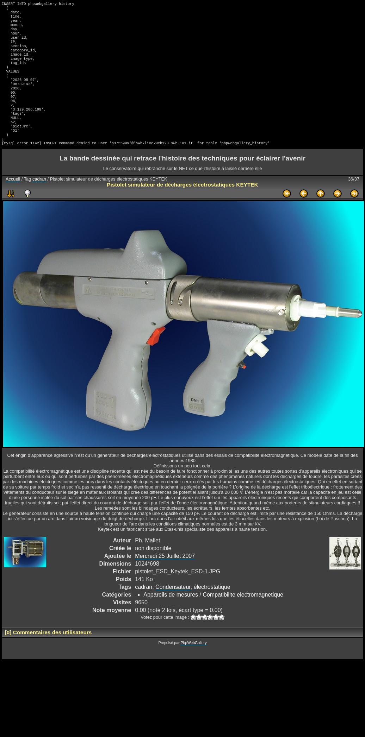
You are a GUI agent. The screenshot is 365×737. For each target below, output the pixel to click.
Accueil (13, 203)
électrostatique (212, 611)
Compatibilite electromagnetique (243, 619)
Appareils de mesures (170, 619)
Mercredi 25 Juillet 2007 (165, 580)
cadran (39, 203)
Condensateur (173, 611)
